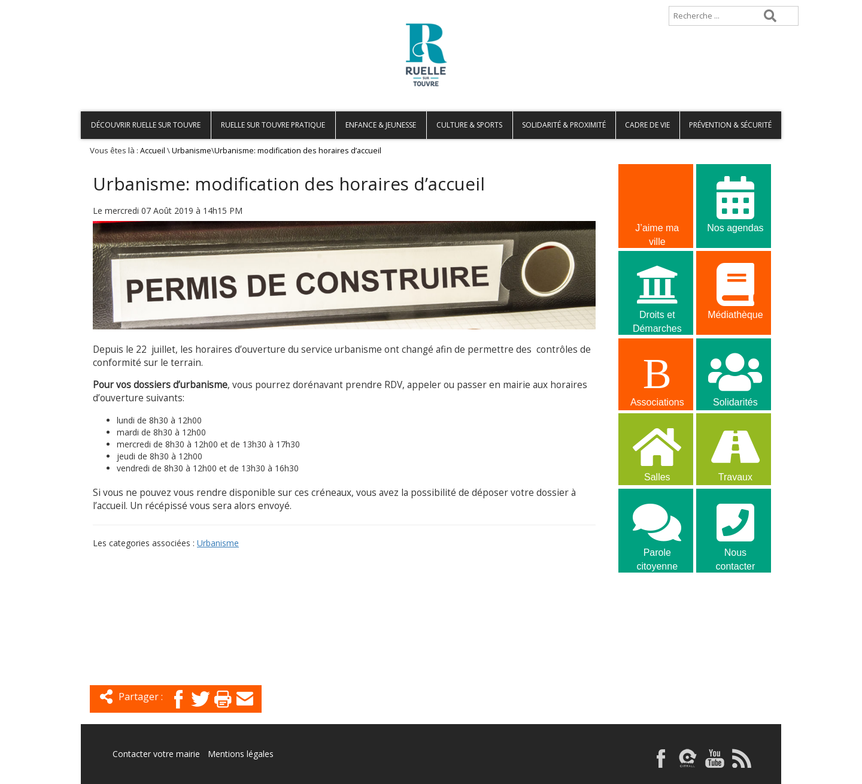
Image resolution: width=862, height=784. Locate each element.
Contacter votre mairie (156, 753)
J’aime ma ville (657, 205)
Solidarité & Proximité (564, 125)
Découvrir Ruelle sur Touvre (146, 125)
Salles (657, 452)
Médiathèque (735, 290)
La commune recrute (657, 616)
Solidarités (735, 377)
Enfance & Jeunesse (380, 125)
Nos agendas (735, 203)
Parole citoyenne (657, 529)
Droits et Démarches (657, 292)
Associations (657, 377)
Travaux (735, 452)
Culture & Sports (469, 125)
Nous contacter (735, 529)
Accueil (100, 5)
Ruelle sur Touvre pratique (273, 125)
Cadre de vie (647, 125)
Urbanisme (191, 151)
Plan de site (157, 5)
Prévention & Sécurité (730, 125)
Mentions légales (241, 753)
